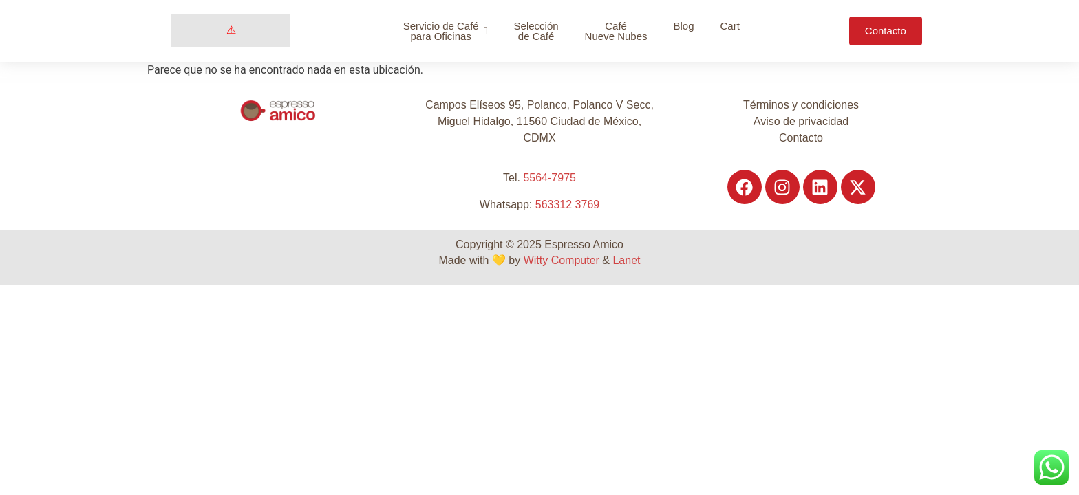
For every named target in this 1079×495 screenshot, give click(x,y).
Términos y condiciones (801, 105)
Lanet (626, 260)
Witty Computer (561, 260)
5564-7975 (549, 178)
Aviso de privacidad (801, 121)
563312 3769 (567, 204)
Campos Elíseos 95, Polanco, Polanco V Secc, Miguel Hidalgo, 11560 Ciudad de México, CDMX (539, 121)
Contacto (801, 138)
